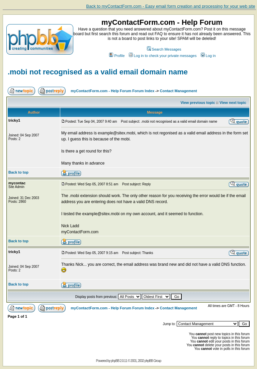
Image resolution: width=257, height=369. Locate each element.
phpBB (115, 361)
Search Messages (164, 49)
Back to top (18, 172)
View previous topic (197, 103)
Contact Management (178, 91)
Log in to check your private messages (163, 56)
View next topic (233, 103)
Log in (208, 56)
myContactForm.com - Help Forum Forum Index (112, 91)
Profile (116, 56)
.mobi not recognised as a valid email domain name (98, 72)
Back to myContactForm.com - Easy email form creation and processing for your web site (170, 6)
